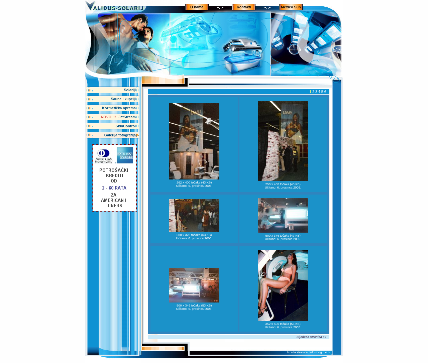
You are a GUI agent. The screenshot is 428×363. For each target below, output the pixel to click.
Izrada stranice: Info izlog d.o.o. (309, 352)
